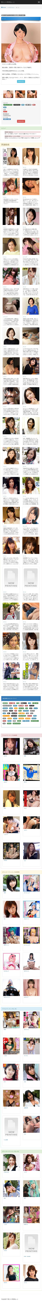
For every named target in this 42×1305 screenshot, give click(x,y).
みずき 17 (26, 997)
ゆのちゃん (26, 971)
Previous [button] (2, 94)
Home (3, 7)
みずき (5, 756)
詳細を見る (21, 81)
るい (5, 918)
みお (25, 1134)
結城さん (26, 1224)
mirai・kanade (27, 1256)
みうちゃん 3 (27, 892)
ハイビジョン (10, 7)
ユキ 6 (25, 1172)
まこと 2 (25, 257)
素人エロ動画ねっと (8, 2)
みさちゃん (26, 1029)
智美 (25, 756)
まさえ (25, 1282)
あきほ (5, 1282)
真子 (25, 1198)
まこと (4, 167)
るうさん (26, 1055)
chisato (5, 860)
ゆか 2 (25, 782)
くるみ (5, 1055)
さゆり (5, 1107)
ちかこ (25, 808)
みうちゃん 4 (27, 945)
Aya (5, 1198)
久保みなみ (6, 1172)
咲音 (5, 1029)
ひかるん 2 (6, 971)
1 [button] (20, 99)
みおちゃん (26, 918)
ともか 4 (6, 834)
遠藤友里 (26, 1107)
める (5, 808)
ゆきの (5, 782)
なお (25, 860)
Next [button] (40, 94)
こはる (5, 1224)
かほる (5, 1250)
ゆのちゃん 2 (7, 997)
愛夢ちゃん (6, 945)
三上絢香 (6, 1139)
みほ (25, 1081)
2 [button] (22, 99)
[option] (9, 94)
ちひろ (25, 830)
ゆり (5, 1081)
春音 (5, 892)
